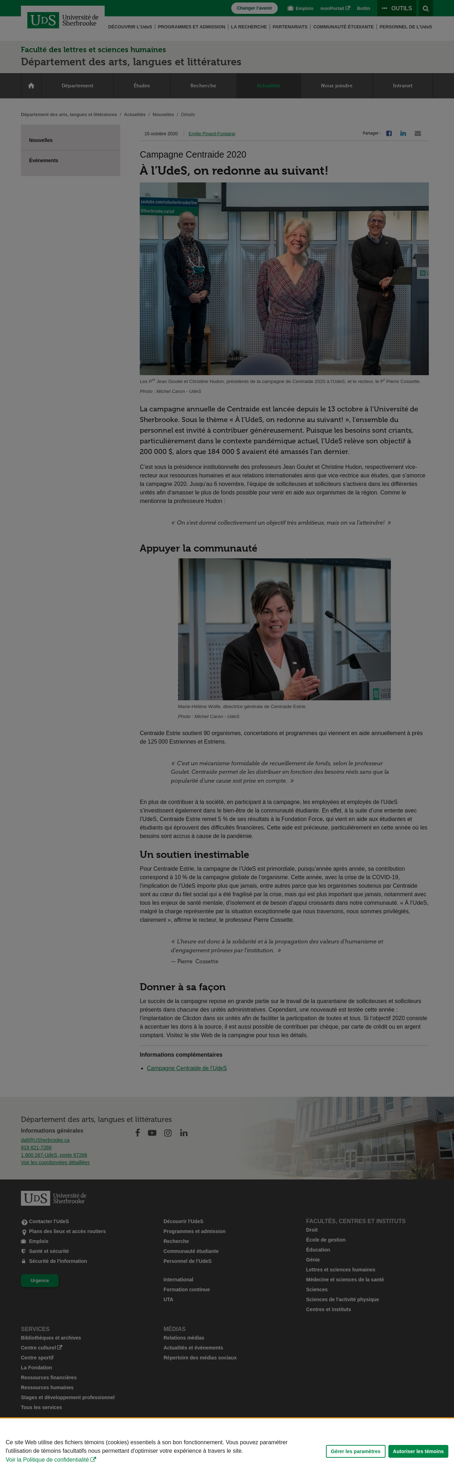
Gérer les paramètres (356, 1451)
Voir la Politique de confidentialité (47, 1460)
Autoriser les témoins (418, 1451)
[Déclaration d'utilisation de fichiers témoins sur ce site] (227, 1451)
